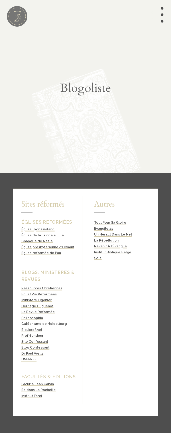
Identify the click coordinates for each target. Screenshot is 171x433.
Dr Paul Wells (32, 353)
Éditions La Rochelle (38, 390)
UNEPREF (29, 359)
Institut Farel (31, 396)
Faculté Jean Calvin (37, 384)
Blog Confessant (35, 347)
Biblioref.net (31, 330)
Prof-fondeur (32, 336)
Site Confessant (34, 342)
